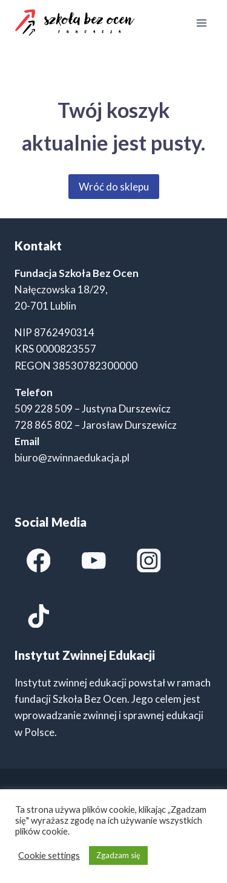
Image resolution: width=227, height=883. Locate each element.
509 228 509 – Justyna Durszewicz (93, 408)
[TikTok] (38, 616)
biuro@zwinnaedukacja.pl (72, 457)
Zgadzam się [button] (118, 855)
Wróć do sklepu (114, 186)
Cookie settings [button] (49, 855)
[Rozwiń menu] (201, 22)
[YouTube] (93, 561)
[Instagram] (149, 561)
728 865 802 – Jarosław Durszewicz (96, 425)
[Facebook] (38, 561)
